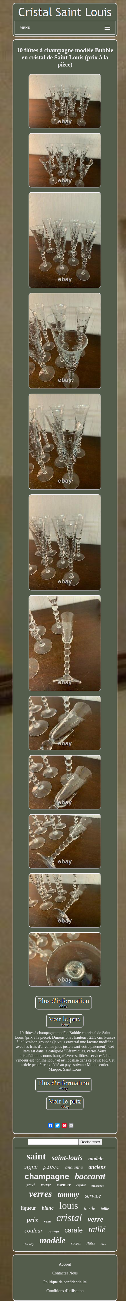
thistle (89, 1208)
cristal (69, 1217)
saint (36, 1156)
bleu (103, 1244)
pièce (51, 1167)
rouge (46, 1185)
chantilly (29, 1244)
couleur (34, 1230)
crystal (81, 1185)
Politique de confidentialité (65, 1282)
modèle (52, 1240)
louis (68, 1205)
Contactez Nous (65, 1273)
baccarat (90, 1176)
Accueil (65, 1264)
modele (95, 1158)
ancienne (74, 1167)
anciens (97, 1167)
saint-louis (67, 1157)
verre (95, 1219)
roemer (64, 1184)
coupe (54, 1231)
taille (105, 1209)
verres (40, 1194)
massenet (97, 1185)
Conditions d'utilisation (64, 1291)
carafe (74, 1230)
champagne (47, 1176)
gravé (30, 1185)
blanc (47, 1208)
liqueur (28, 1208)
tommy (68, 1194)
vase (47, 1221)
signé (30, 1166)
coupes (76, 1243)
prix (32, 1219)
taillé (97, 1229)
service (93, 1196)
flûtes (91, 1243)
